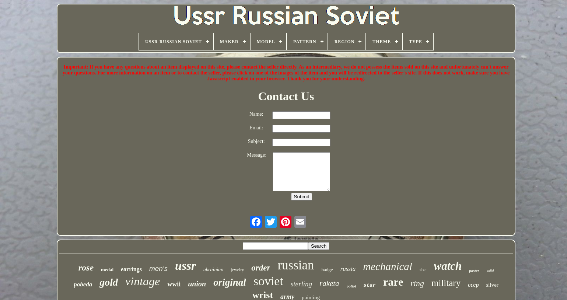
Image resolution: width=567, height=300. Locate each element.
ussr (185, 265)
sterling (301, 284)
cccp (473, 285)
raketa (329, 283)
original (229, 282)
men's (158, 268)
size (423, 269)
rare (393, 282)
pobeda (83, 284)
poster (474, 270)
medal (107, 269)
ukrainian (213, 269)
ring (417, 283)
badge (327, 269)
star (369, 285)
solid (490, 271)
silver (492, 285)
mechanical (387, 266)
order (260, 267)
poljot (351, 286)
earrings (131, 269)
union (197, 284)
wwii (174, 284)
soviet (268, 281)
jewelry (237, 269)
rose (86, 267)
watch (448, 265)
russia (348, 268)
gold (108, 282)
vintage (142, 281)
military (446, 283)
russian (295, 265)
